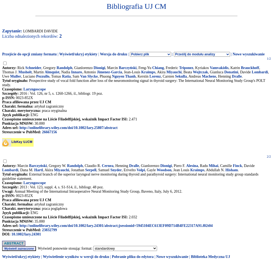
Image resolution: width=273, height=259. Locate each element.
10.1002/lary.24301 (26, 234)
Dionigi (99, 68)
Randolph (64, 68)
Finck (237, 166)
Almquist (52, 72)
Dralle (237, 76)
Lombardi (260, 72)
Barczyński (128, 68)
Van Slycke (89, 76)
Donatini (231, 72)
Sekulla (181, 76)
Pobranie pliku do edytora (133, 257)
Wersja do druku (113, 54)
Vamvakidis (219, 68)
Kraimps (148, 72)
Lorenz (155, 76)
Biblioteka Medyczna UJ (210, 257)
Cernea (108, 166)
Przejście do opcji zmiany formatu (29, 54)
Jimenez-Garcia (109, 72)
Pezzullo (43, 76)
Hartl (38, 170)
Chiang (158, 68)
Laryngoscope (34, 89)
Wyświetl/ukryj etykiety (78, 54)
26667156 (49, 132)
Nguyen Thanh (124, 76)
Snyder (116, 170)
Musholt (25, 72)
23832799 (49, 230)
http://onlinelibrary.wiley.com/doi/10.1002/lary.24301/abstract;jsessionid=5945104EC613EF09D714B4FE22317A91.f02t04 (116, 226)
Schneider (33, 68)
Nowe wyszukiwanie (248, 54)
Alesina (192, 166)
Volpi (140, 170)
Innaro (76, 72)
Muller (15, 76)
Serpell (91, 170)
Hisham (232, 170)
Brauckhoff (250, 68)
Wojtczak (200, 72)
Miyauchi (174, 72)
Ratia (66, 76)
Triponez (186, 68)
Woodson (164, 170)
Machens (209, 76)
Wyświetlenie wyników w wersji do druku (76, 257)
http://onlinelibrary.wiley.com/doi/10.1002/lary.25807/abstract (68, 128)
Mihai (213, 166)
